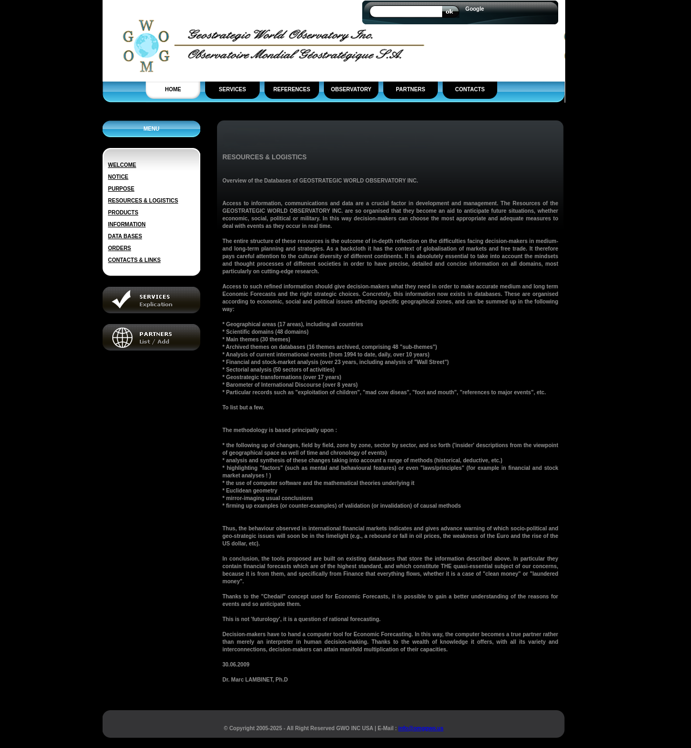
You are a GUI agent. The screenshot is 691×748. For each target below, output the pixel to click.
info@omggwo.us (421, 728)
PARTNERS (410, 89)
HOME (173, 89)
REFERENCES (291, 89)
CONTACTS (470, 89)
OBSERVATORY (351, 89)
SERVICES (232, 89)
